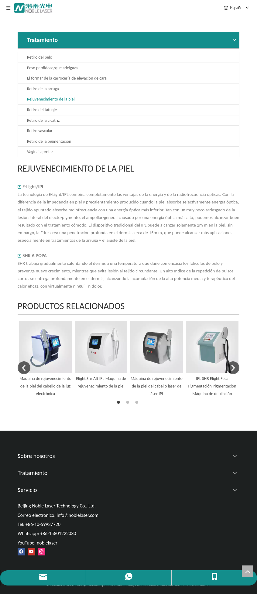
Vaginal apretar (40, 151)
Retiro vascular (40, 130)
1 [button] (119, 403)
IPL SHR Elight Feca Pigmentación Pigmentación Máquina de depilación (212, 386)
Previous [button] (24, 367)
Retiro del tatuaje (42, 109)
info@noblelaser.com (77, 515)
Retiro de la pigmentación (49, 141)
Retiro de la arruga (43, 88)
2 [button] (128, 403)
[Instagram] (41, 551)
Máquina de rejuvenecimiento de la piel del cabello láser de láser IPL (157, 386)
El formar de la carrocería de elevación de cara (67, 78)
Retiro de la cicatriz (43, 120)
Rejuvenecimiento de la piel (51, 99)
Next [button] (233, 367)
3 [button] (138, 403)
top (247, 571)
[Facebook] (21, 551)
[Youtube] (31, 551)
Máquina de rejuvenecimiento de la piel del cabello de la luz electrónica (45, 386)
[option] (45, 359)
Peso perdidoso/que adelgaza (52, 67)
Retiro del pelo (39, 57)
